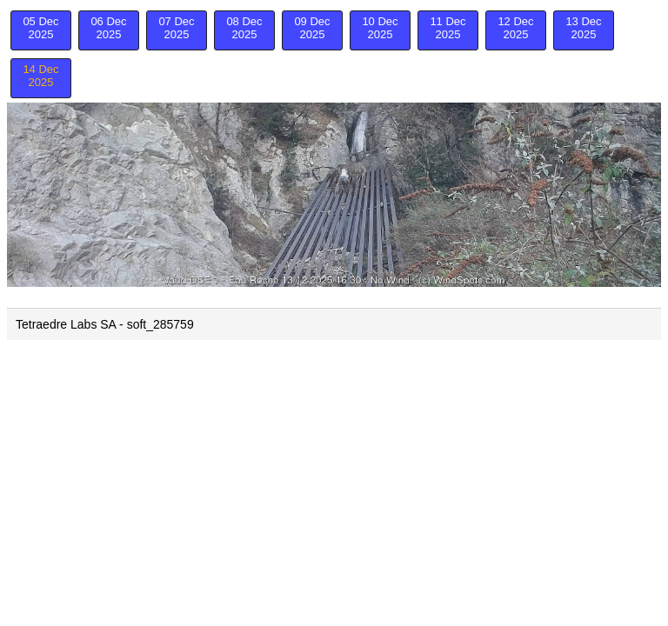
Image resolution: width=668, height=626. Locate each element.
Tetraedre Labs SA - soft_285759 (105, 324)
